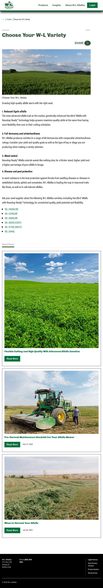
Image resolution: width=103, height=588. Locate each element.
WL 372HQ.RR (11, 213)
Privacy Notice (93, 569)
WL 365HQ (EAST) (13, 222)
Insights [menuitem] (56, 5)
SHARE (83, 43)
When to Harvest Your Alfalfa (21, 523)
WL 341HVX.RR (11, 209)
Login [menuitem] (92, 5)
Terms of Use (92, 573)
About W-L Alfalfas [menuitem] (75, 5)
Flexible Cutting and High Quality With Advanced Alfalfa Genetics (42, 351)
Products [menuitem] (43, 5)
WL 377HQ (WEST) (13, 227)
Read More (12, 359)
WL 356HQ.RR (11, 218)
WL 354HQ (10, 231)
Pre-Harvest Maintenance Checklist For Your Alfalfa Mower (39, 437)
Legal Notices (93, 560)
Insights (9, 19)
